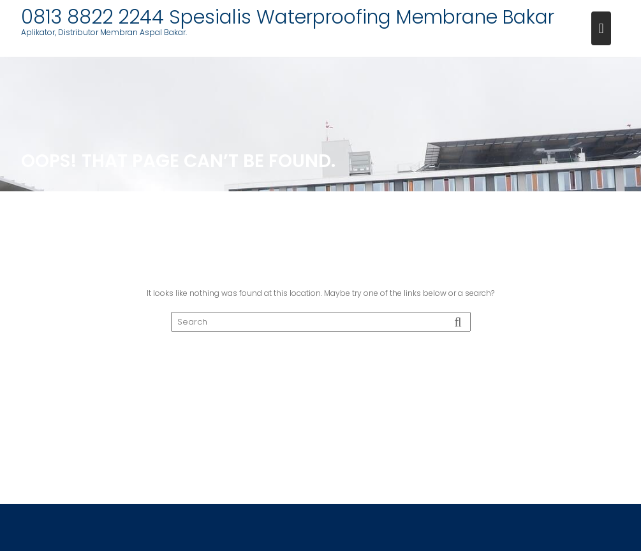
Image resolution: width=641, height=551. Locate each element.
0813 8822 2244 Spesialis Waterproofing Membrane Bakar (287, 17)
